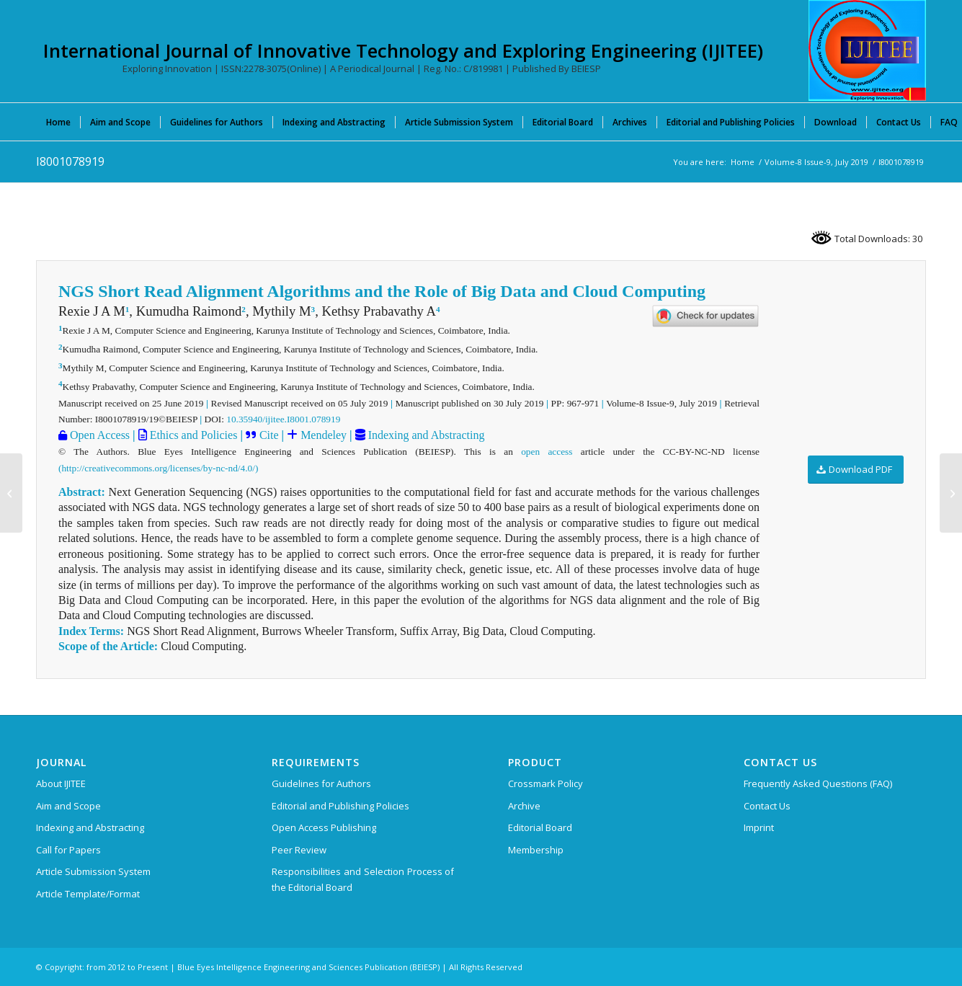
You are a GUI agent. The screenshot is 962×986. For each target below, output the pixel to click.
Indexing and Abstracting (425, 435)
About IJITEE (61, 783)
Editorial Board (540, 827)
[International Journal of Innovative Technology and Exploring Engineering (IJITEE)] (867, 50)
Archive (524, 805)
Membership (536, 849)
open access (546, 451)
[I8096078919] (11, 493)
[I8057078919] (951, 493)
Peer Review (299, 849)
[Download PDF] (856, 470)
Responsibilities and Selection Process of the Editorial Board (363, 879)
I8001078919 (70, 161)
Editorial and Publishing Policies (340, 805)
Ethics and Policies (192, 435)
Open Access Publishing (324, 827)
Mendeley (322, 435)
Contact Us (767, 805)
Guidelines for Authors (321, 783)
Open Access (98, 435)
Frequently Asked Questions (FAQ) (818, 783)
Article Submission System (93, 871)
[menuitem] (58, 122)
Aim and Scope (68, 805)
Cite (269, 435)
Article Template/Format (88, 893)
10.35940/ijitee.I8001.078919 (283, 419)
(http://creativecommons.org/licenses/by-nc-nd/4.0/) (158, 468)
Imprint (759, 827)
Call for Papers (68, 849)
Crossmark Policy (545, 783)
